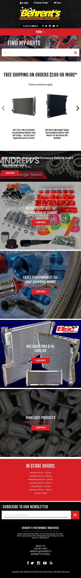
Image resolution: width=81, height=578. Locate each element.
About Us (40, 546)
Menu (39, 32)
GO (75, 515)
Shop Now (10, 173)
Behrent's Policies (40, 554)
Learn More (41, 222)
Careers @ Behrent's (40, 551)
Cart (57, 2)
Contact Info (40, 549)
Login (24, 2)
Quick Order (41, 2)
